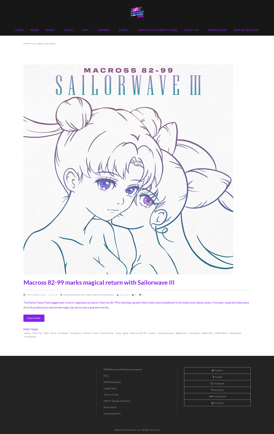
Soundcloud (217, 396)
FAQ (106, 375)
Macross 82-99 (138, 333)
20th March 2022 (36, 295)
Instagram (217, 383)
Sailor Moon (221, 333)
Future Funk (106, 333)
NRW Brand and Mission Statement (123, 369)
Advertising (110, 407)
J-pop (118, 333)
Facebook (217, 389)
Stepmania (235, 333)
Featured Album (90, 295)
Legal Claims (110, 388)
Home (26, 43)
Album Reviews (71, 295)
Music (110, 295)
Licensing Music (112, 413)
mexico (152, 333)
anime (27, 333)
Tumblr (217, 376)
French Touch (90, 333)
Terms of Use (111, 394)
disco (53, 333)
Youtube (217, 402)
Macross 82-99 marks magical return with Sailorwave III (99, 282)
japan (126, 333)
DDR (46, 333)
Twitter (217, 370)
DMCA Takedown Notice (117, 400)
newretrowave (166, 333)
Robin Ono (124, 295)
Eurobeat (63, 333)
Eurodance (76, 333)
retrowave (194, 333)
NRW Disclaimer (112, 381)
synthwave (30, 336)
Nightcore (181, 333)
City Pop (37, 333)
